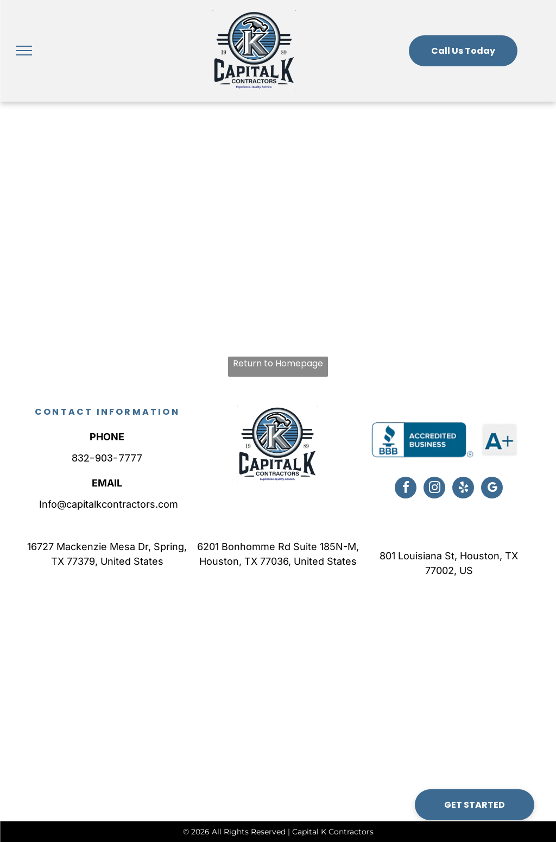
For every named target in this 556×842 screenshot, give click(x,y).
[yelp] (463, 489)
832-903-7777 (107, 458)
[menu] (24, 50)
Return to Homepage (278, 363)
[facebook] (405, 489)
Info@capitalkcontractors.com (107, 504)
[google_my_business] (492, 489)
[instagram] (434, 489)
